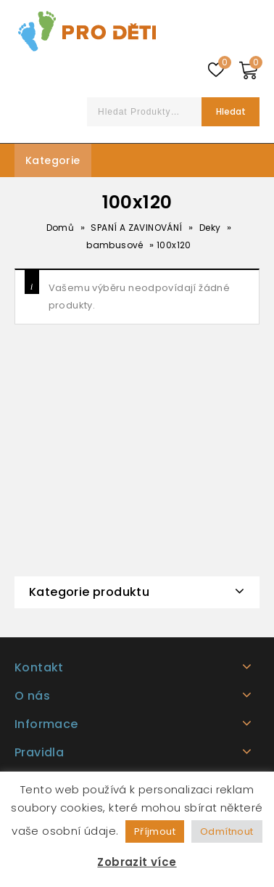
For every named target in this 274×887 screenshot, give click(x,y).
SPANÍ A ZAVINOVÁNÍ (136, 227)
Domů (60, 227)
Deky (210, 227)
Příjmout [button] (154, 831)
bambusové (115, 245)
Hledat (231, 111)
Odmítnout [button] (227, 831)
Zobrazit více (136, 862)
